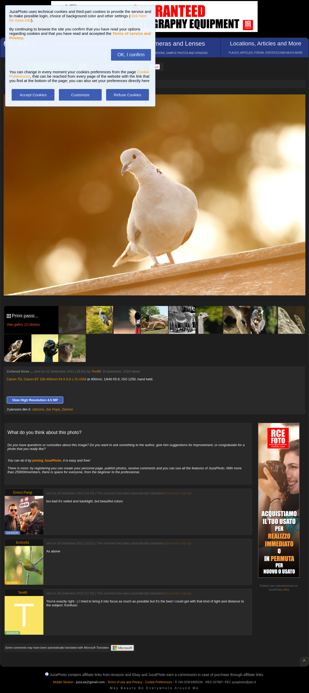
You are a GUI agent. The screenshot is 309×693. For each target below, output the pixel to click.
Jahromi (38, 409)
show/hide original (177, 493)
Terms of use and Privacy (124, 682)
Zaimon (67, 409)
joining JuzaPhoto (46, 460)
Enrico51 (22, 542)
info (286, 589)
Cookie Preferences (158, 682)
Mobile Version (63, 682)
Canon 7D (14, 379)
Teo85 (96, 371)
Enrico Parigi (22, 492)
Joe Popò (53, 409)
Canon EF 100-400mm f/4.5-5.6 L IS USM (55, 379)
